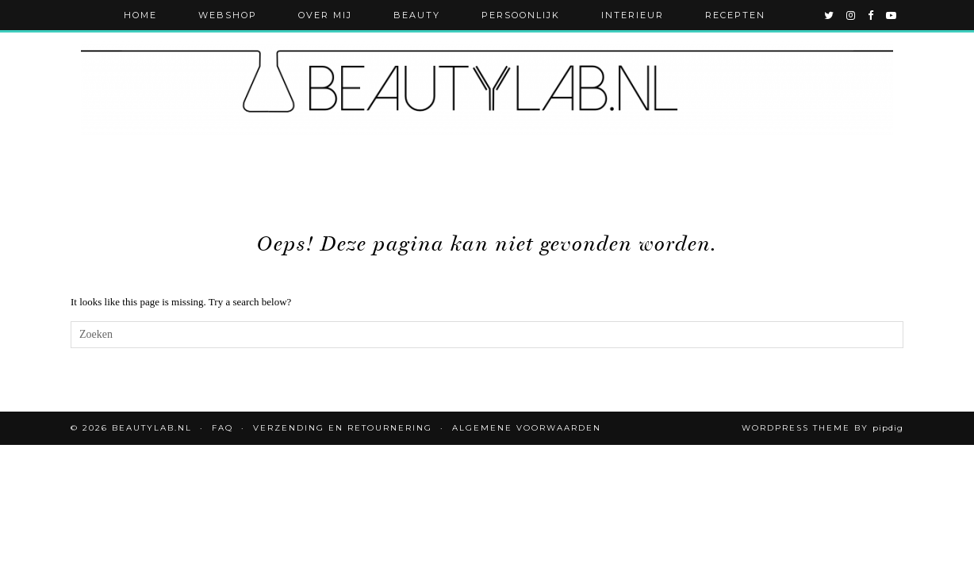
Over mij (325, 15)
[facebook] (871, 15)
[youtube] (892, 15)
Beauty (416, 15)
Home (140, 15)
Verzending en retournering (342, 428)
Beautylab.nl (152, 428)
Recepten (735, 15)
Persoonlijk (520, 15)
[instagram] (851, 15)
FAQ (222, 428)
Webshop (227, 15)
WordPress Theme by (822, 428)
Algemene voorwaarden (526, 428)
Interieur (632, 15)
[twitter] (829, 15)
